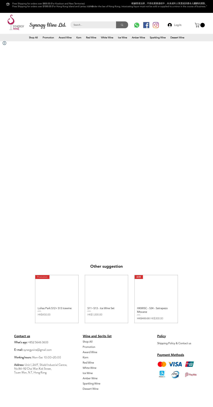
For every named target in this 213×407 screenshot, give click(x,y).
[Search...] (91, 24)
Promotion (89, 346)
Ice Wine (88, 373)
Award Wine (90, 352)
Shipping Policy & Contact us (174, 343)
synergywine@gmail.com (38, 350)
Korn (85, 357)
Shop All (88, 341)
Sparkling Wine (91, 383)
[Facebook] (146, 25)
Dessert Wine (90, 388)
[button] (200, 25)
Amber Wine (90, 378)
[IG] (156, 25)
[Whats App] (137, 25)
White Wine (89, 367)
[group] (106, 299)
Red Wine (88, 362)
